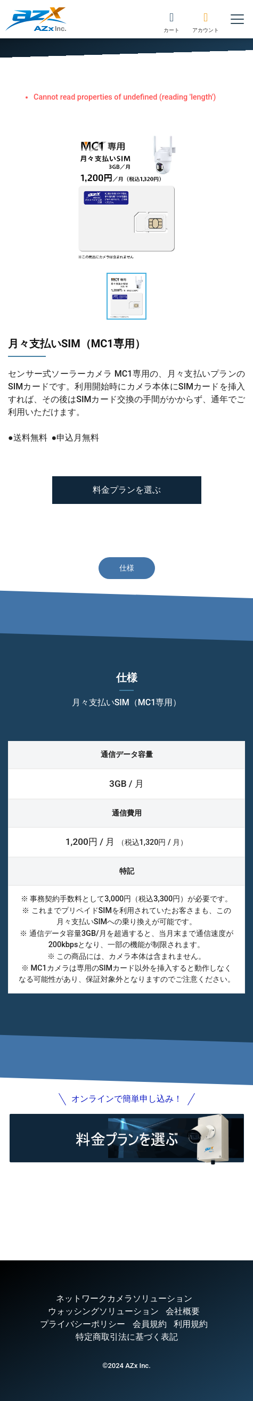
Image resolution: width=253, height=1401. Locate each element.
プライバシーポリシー (82, 1324)
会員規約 (150, 1324)
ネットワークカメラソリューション (124, 1298)
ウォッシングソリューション (103, 1311)
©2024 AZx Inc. (126, 1366)
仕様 (126, 568)
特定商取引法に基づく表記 (127, 1337)
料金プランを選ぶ (127, 490)
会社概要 (183, 1311)
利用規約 (191, 1324)
